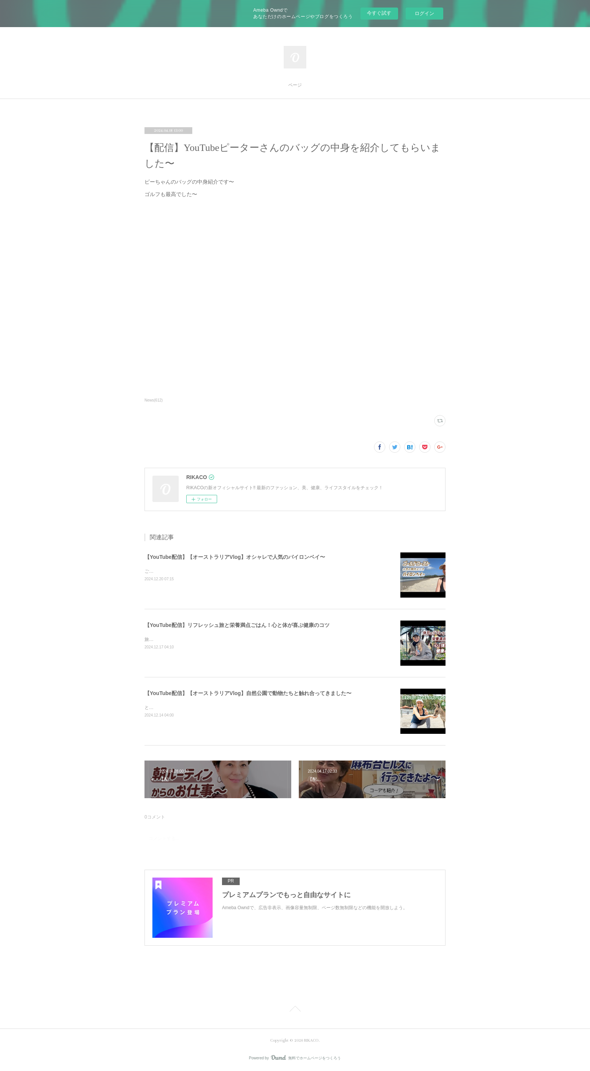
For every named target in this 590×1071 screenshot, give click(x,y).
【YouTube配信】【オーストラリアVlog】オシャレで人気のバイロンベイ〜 (234, 557)
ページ (295, 85)
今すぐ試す (379, 13)
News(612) (153, 400)
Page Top (295, 1010)
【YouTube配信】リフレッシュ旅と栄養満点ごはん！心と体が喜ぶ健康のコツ (237, 625)
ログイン (424, 13)
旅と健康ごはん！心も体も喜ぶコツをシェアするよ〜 (198, 639)
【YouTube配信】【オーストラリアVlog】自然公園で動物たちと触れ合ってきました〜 (247, 693)
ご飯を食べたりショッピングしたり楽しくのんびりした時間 (205, 571)
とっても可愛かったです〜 (171, 707)
